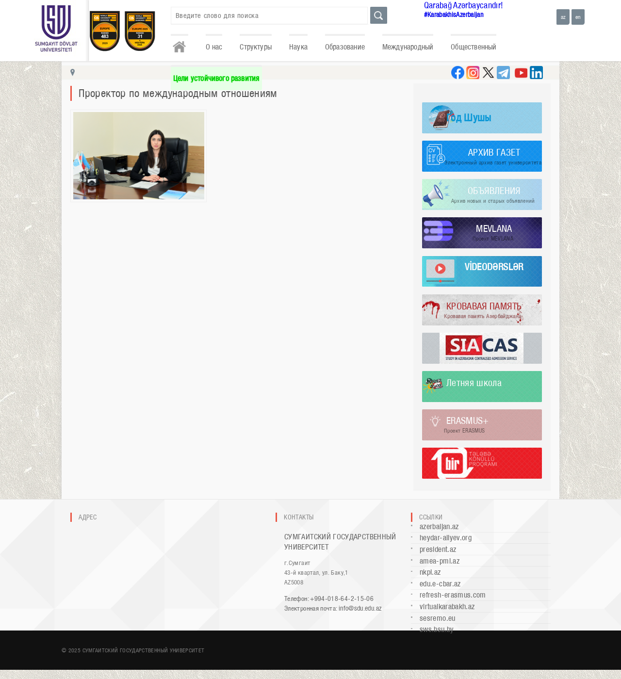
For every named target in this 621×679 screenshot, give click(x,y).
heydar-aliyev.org (446, 537)
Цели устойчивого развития (216, 78)
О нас (214, 46)
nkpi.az (430, 572)
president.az (438, 549)
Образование (345, 46)
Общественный (473, 46)
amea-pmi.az (439, 561)
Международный (407, 46)
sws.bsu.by (437, 629)
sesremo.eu (438, 618)
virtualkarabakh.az (447, 606)
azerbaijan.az (439, 526)
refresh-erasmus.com (453, 594)
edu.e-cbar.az (440, 583)
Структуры (256, 46)
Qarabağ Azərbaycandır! (464, 5)
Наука (298, 46)
